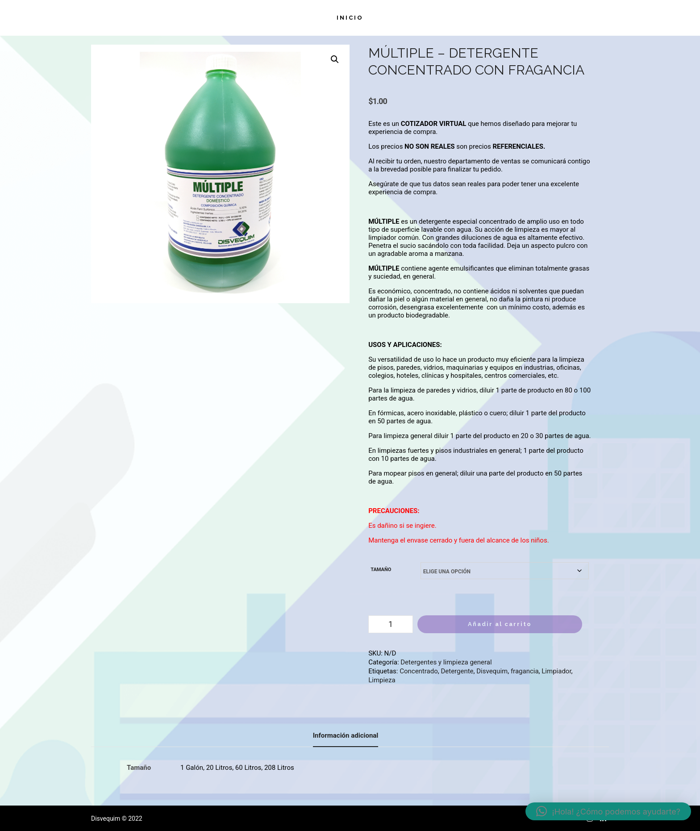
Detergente (457, 671)
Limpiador (556, 671)
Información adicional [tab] (346, 735)
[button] (335, 59)
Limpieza (382, 680)
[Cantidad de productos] (390, 624)
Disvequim (492, 671)
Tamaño (381, 569)
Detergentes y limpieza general (446, 662)
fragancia (525, 671)
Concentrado (419, 671)
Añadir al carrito (500, 624)
